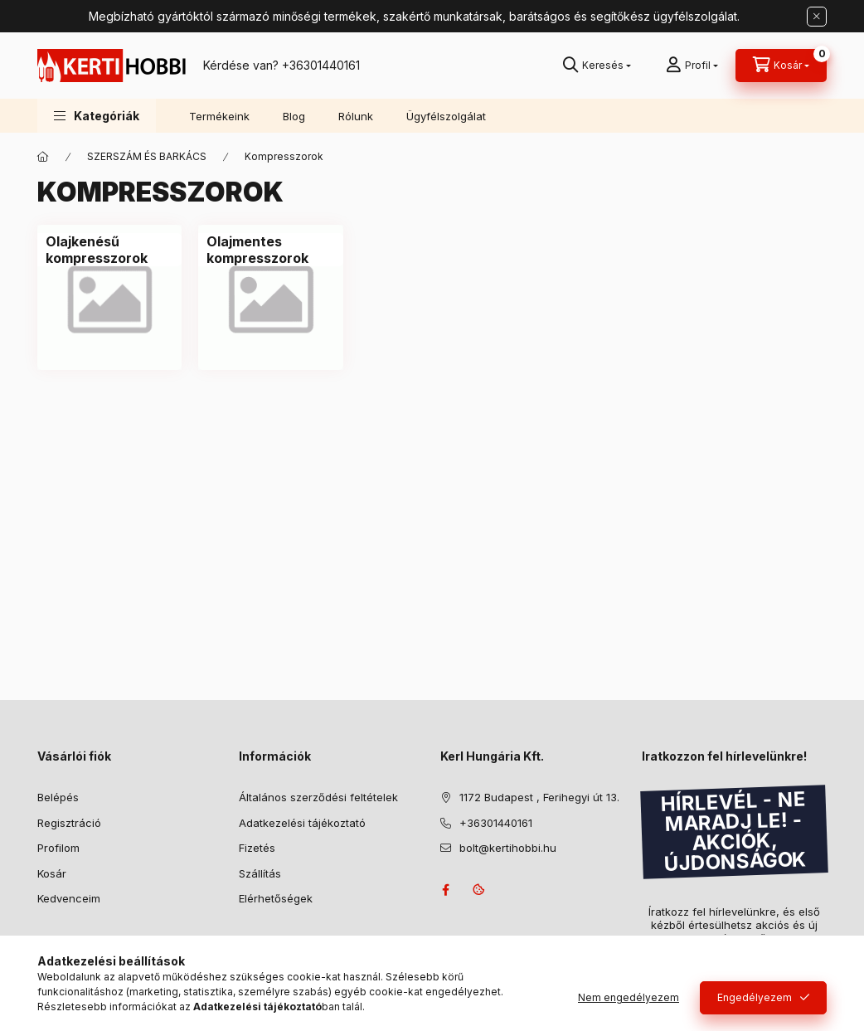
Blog (294, 116)
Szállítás (260, 873)
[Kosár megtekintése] (781, 65)
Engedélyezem (754, 997)
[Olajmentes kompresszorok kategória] (270, 249)
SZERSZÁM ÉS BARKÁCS (146, 156)
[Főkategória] (43, 156)
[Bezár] (817, 17)
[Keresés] (597, 65)
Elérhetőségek (276, 898)
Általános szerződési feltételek (318, 797)
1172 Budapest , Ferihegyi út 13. (539, 797)
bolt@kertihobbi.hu (507, 847)
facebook (445, 890)
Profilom (58, 847)
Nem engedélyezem (628, 997)
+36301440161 (321, 65)
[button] (96, 116)
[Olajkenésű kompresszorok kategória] (109, 249)
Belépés (58, 797)
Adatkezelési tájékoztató (302, 822)
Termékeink (219, 116)
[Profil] (691, 65)
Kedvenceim (68, 898)
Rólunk (355, 116)
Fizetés (257, 847)
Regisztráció (69, 822)
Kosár (51, 873)
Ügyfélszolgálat (446, 116)
